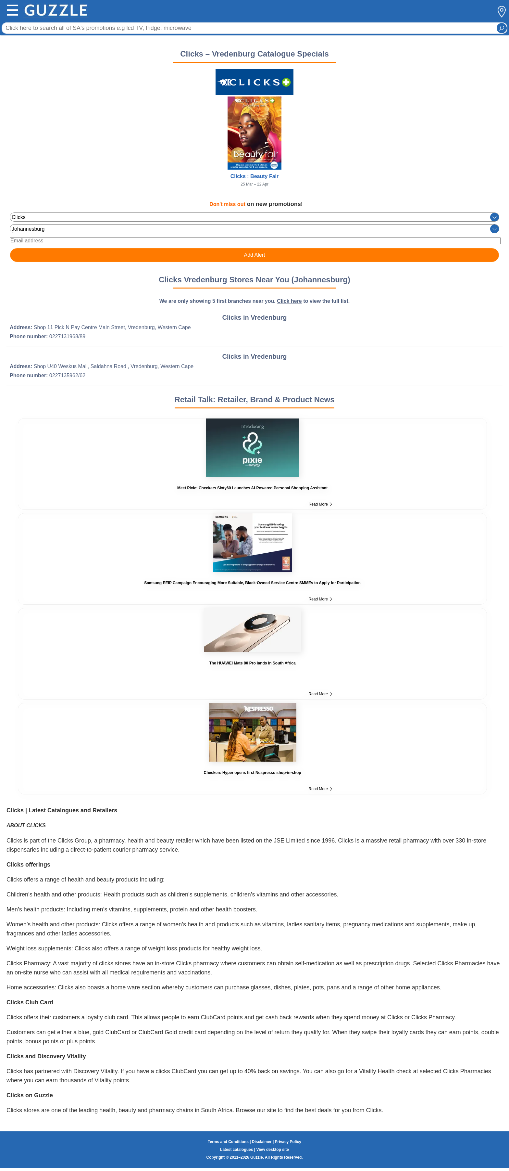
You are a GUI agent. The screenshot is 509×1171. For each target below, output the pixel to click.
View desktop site (272, 1149)
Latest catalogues (236, 1149)
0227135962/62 (67, 375)
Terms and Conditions (228, 1141)
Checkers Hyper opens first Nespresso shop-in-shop (252, 772)
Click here (289, 301)
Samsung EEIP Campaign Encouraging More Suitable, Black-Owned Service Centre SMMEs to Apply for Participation (252, 583)
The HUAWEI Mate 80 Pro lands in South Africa (252, 663)
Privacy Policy (288, 1141)
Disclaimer (262, 1141)
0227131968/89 (67, 336)
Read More (320, 504)
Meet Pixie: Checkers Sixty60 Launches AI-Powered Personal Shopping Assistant (252, 488)
